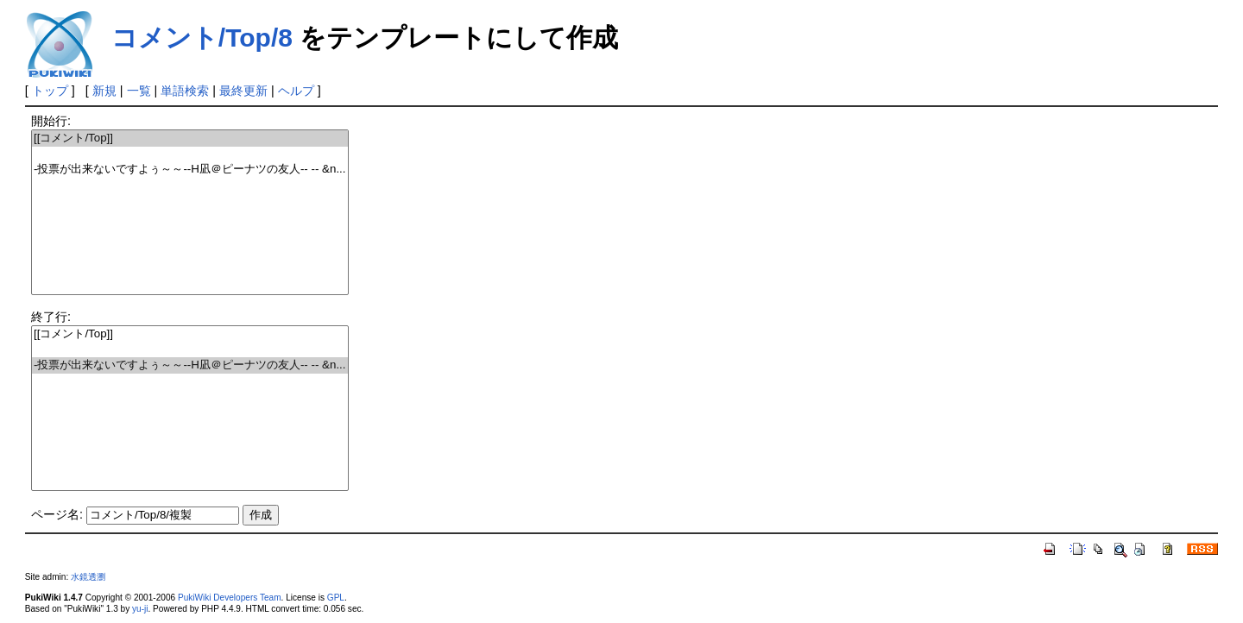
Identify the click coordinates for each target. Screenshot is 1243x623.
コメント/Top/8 (202, 37)
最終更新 (243, 91)
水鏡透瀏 (88, 577)
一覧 (139, 91)
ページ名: (57, 514)
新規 (104, 91)
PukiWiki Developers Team (229, 597)
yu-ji (140, 609)
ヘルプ (296, 91)
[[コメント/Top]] (190, 138)
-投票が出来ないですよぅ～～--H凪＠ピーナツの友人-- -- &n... (190, 169)
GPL (335, 597)
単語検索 (185, 91)
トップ (50, 91)
